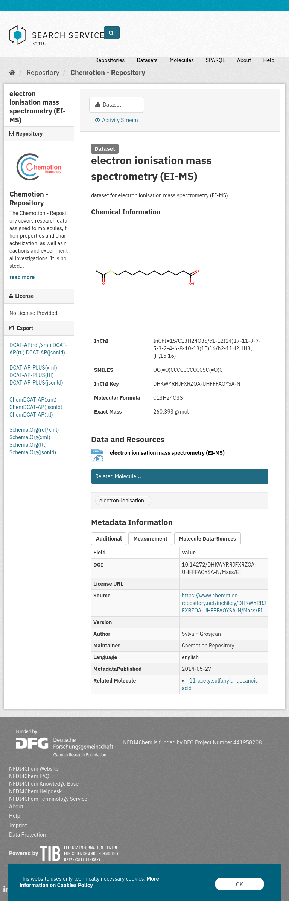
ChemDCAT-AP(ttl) (31, 414)
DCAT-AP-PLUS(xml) (33, 367)
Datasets (147, 60)
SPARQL (215, 60)
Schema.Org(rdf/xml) (34, 429)
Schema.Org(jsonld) (32, 452)
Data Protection (27, 834)
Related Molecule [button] (118, 476)
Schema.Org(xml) (29, 437)
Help (268, 60)
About (244, 60)
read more (22, 277)
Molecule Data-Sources (207, 538)
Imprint (18, 825)
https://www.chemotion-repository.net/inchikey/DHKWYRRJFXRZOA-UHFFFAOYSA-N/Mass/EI (224, 603)
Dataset (108, 104)
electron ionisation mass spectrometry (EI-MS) (167, 452)
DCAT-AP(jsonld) (45, 352)
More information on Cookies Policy (89, 882)
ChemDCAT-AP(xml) (32, 399)
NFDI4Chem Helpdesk (35, 791)
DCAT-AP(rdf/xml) (30, 345)
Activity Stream (116, 120)
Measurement (150, 538)
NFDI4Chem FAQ (29, 776)
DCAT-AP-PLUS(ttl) (31, 375)
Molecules (182, 60)
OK (239, 884)
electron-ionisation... (123, 500)
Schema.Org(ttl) (28, 444)
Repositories (110, 60)
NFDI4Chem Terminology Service (48, 799)
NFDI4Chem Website (34, 768)
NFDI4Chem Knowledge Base (44, 783)
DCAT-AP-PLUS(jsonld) (36, 382)
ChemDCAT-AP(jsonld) (35, 407)
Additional (109, 538)
